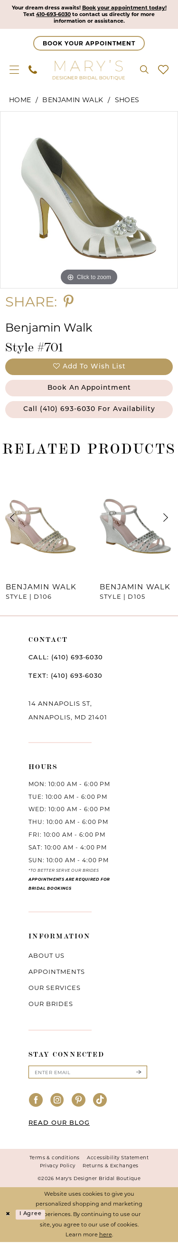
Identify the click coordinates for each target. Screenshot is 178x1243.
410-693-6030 (53, 14)
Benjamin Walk (72, 100)
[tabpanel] (89, 200)
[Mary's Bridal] (89, 70)
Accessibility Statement (118, 1159)
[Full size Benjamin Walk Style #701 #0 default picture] (89, 200)
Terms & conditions (54, 1159)
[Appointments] (89, 43)
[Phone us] (33, 70)
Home (20, 100)
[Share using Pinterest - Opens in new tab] (68, 302)
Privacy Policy (57, 1167)
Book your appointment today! (125, 8)
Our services (54, 988)
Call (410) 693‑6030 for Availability (89, 410)
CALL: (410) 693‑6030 (65, 659)
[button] (14, 70)
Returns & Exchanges (110, 1167)
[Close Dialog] (8, 1215)
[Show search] (144, 70)
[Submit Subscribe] (138, 1073)
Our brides (50, 1004)
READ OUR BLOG (59, 1124)
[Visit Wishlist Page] (163, 70)
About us (46, 956)
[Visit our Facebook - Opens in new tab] (36, 1102)
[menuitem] (14, 70)
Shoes (127, 100)
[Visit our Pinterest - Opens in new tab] (78, 1102)
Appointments (56, 972)
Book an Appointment (89, 388)
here (105, 1236)
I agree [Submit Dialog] (30, 1215)
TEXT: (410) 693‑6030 (65, 677)
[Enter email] (87, 1073)
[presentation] (42, 518)
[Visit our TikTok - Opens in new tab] (100, 1102)
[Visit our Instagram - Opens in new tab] (57, 1102)
